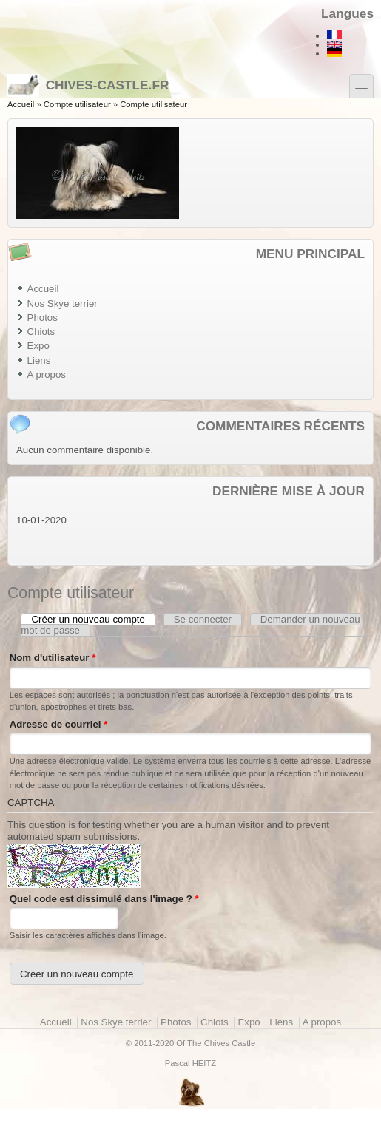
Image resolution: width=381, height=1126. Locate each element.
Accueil (20, 104)
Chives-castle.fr (88, 85)
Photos (42, 317)
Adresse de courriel (59, 724)
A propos (46, 374)
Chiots (41, 331)
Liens (39, 360)
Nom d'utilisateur (53, 657)
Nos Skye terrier (62, 303)
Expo (38, 345)
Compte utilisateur (77, 104)
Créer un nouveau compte (94, 619)
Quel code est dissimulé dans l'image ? (104, 898)
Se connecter (203, 619)
